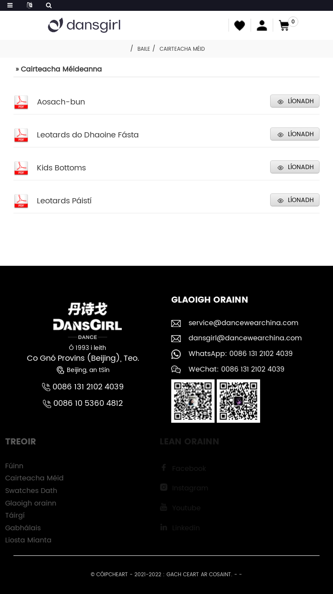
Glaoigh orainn (26, 503)
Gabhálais (18, 528)
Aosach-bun (61, 102)
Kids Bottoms (61, 168)
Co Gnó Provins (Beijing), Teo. (82, 358)
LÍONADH (301, 101)
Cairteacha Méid (182, 49)
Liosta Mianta (23, 540)
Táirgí (10, 515)
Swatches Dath (26, 490)
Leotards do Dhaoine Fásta (88, 135)
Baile (143, 49)
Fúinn (9, 466)
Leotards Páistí (64, 201)
